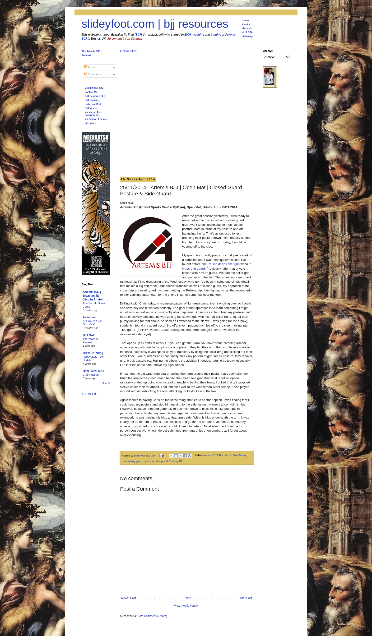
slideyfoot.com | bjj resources (155, 24)
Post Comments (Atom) (152, 616)
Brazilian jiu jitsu (228, 455)
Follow (124, 51)
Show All (106, 383)
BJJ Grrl (88, 335)
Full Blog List (89, 394)
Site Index (90, 123)
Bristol (242, 455)
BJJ (138, 34)
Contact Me (91, 92)
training (216, 34)
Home (245, 20)
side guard (162, 461)
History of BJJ (93, 104)
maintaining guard (132, 461)
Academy (247, 36)
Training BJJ (176, 461)
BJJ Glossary (92, 100)
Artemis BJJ (211, 455)
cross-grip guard (193, 268)
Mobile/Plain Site (94, 88)
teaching (198, 34)
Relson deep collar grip (224, 264)
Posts (89, 67)
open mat (149, 461)
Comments (93, 74)
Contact (246, 24)
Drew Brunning (93, 353)
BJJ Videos (91, 108)
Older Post (245, 598)
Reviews (247, 28)
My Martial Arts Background (93, 113)
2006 (188, 34)
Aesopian (89, 317)
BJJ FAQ (247, 32)
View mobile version (186, 605)
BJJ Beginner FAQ (95, 96)
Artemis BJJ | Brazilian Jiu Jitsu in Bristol (92, 295)
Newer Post (128, 598)
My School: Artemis (96, 119)
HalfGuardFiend (93, 371)
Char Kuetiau (91, 374)
